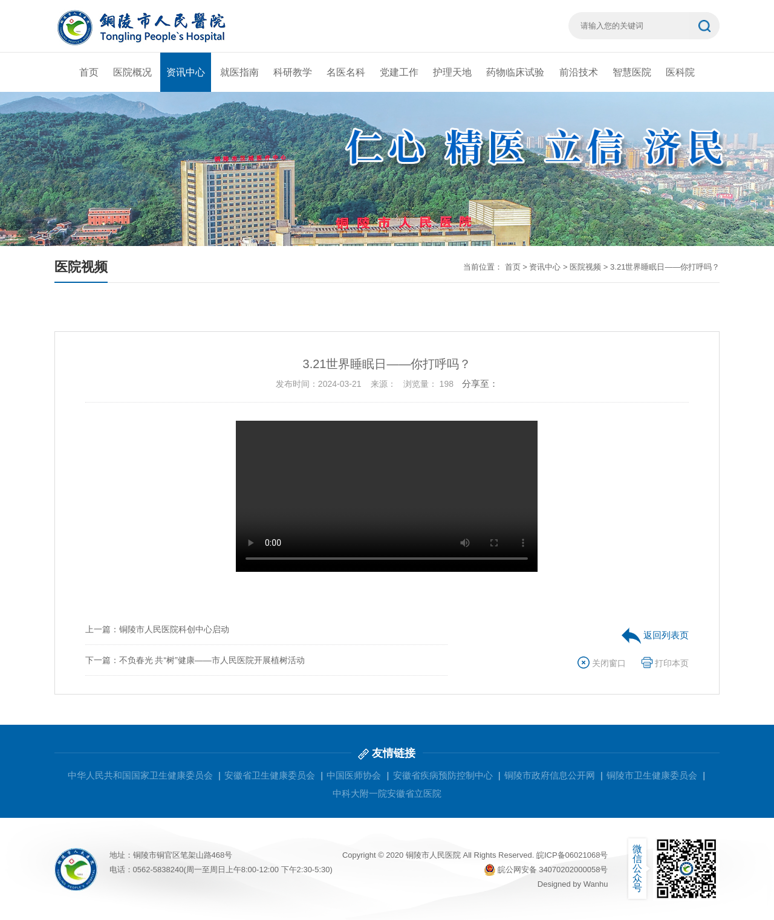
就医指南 (239, 72)
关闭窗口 (601, 663)
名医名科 (346, 72)
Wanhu (596, 884)
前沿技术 (578, 72)
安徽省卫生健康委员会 (269, 775)
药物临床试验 (515, 72)
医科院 (680, 72)
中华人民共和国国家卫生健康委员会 (140, 775)
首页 (89, 72)
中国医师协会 (354, 775)
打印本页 (665, 663)
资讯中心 (185, 72)
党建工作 (399, 72)
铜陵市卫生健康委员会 (652, 775)
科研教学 (292, 72)
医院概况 (132, 72)
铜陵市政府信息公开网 (549, 775)
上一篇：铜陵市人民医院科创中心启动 (157, 629)
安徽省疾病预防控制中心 (443, 775)
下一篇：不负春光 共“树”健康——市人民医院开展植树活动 (195, 660)
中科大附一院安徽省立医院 (387, 793)
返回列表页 (655, 635)
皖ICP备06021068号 (572, 855)
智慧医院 (632, 72)
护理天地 (452, 72)
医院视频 (585, 266)
